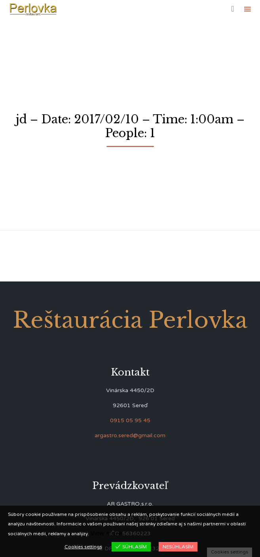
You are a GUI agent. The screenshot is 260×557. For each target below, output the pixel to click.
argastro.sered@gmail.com (130, 435)
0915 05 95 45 (130, 420)
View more (106, 533)
